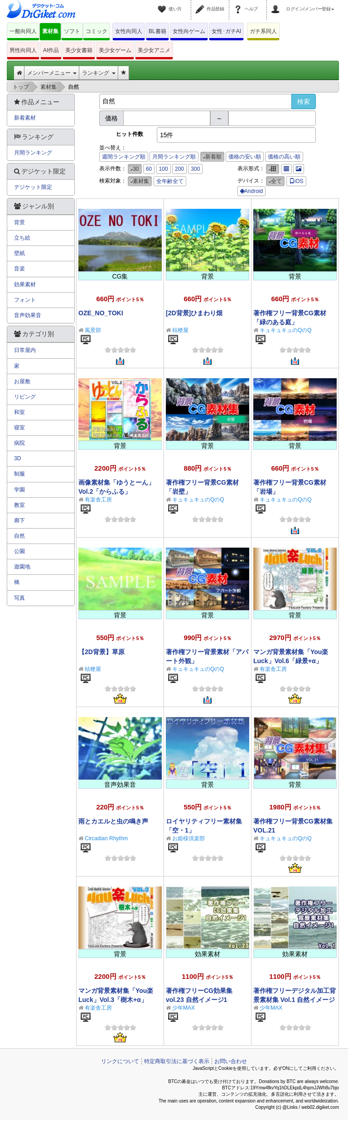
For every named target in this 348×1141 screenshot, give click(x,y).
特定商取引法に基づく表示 (176, 1061)
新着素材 (25, 118)
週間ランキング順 (123, 157)
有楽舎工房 (98, 499)
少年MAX (183, 1008)
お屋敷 (22, 381)
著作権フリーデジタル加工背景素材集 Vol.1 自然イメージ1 (294, 999)
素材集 (50, 31)
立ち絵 (22, 238)
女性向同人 (128, 31)
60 (149, 169)
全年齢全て (170, 181)
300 (195, 169)
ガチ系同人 (263, 31)
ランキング (98, 73)
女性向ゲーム (189, 31)
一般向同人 (23, 31)
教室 (19, 505)
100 (163, 169)
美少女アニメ (154, 50)
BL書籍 (157, 31)
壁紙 (19, 253)
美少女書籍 (78, 50)
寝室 (19, 427)
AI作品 (51, 50)
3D (17, 458)
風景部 (93, 330)
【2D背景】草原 (101, 651)
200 (179, 169)
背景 (19, 222)
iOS (296, 181)
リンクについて (120, 1061)
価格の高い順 (284, 157)
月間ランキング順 (174, 157)
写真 (19, 598)
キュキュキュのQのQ (286, 330)
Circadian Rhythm (106, 838)
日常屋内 (25, 350)
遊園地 (22, 566)
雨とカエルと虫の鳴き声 (113, 821)
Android (251, 191)
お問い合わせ (230, 1061)
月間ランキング (33, 152)
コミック (96, 31)
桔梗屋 (180, 330)
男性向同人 (23, 50)
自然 (19, 536)
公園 (19, 551)
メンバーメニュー (52, 73)
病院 (19, 443)
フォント (25, 300)
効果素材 (25, 284)
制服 (19, 474)
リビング (25, 397)
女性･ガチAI (226, 31)
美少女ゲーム (115, 50)
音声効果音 (27, 315)
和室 (19, 412)
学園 (19, 489)
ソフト (72, 31)
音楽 (19, 268)
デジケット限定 (33, 187)
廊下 (19, 520)
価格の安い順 (244, 157)
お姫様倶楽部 (188, 838)
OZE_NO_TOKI (100, 313)
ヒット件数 (129, 134)
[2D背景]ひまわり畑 (194, 313)
